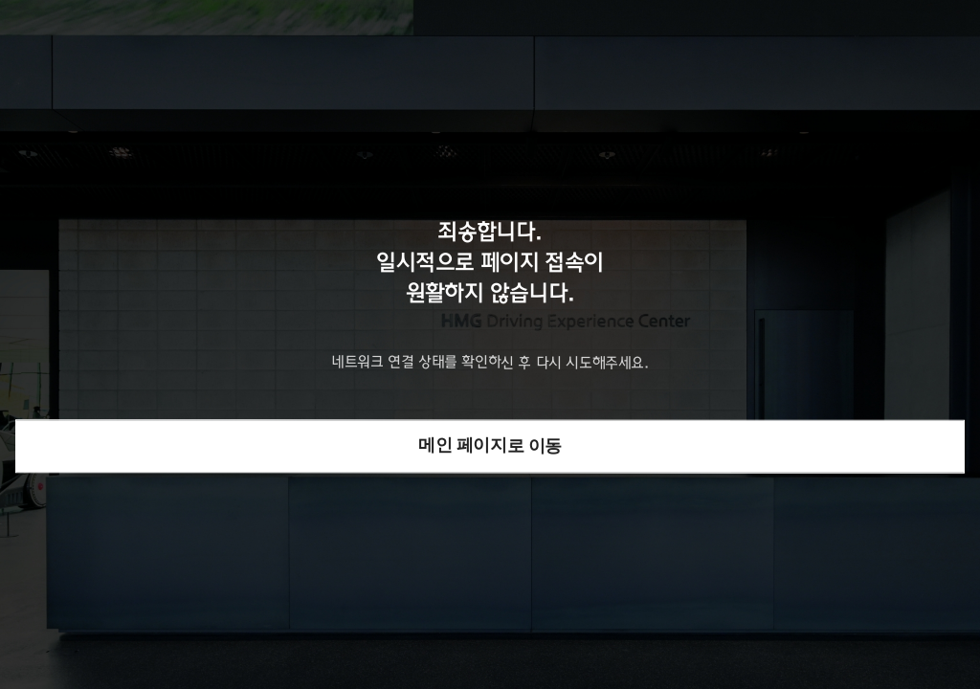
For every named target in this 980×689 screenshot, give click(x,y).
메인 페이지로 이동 (490, 446)
